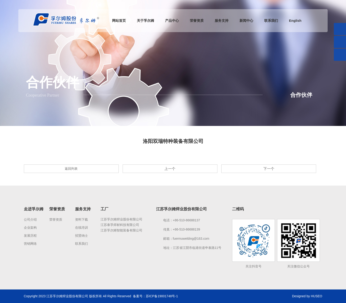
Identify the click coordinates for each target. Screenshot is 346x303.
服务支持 (221, 20)
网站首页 (119, 20)
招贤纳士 (81, 235)
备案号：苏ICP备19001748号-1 (155, 296)
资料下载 (81, 219)
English (295, 20)
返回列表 (71, 168)
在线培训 (81, 227)
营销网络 (30, 243)
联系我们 (271, 20)
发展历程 (30, 235)
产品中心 (172, 20)
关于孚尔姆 (145, 20)
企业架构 (30, 227)
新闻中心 (246, 20)
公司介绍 (30, 219)
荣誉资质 (197, 20)
